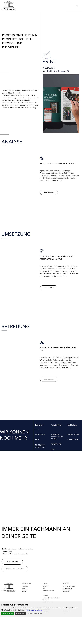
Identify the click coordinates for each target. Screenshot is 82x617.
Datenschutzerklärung (34, 610)
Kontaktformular (67, 589)
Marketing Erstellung (56, 71)
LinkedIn (24, 591)
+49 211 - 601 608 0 (12, 562)
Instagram (25, 589)
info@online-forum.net (14, 569)
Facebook (25, 586)
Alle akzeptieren (7, 613)
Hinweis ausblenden (35, 613)
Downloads (66, 591)
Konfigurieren (20, 613)
